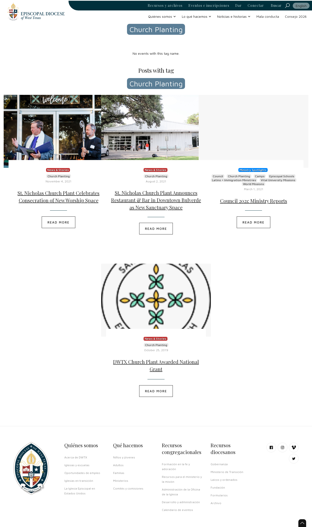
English (301, 6)
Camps (259, 176)
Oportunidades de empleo (82, 473)
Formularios (219, 495)
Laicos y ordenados (224, 480)
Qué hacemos (128, 445)
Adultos (118, 465)
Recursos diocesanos (223, 448)
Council (218, 176)
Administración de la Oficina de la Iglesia (181, 492)
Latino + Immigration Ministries (234, 180)
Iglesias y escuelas (76, 465)
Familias (118, 473)
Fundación (218, 487)
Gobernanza (219, 464)
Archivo (216, 503)
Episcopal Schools (281, 176)
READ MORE (58, 222)
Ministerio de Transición (227, 472)
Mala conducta (267, 16)
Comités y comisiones (128, 488)
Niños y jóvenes (124, 457)
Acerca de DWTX (75, 457)
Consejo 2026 (296, 16)
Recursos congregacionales (181, 448)
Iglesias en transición (78, 480)
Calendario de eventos (177, 510)
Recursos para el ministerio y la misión (182, 479)
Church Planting (59, 176)
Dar (238, 6)
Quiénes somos (81, 445)
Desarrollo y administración (181, 502)
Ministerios (120, 480)
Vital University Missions (278, 180)
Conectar (256, 6)
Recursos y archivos (165, 6)
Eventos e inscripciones (208, 6)
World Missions (253, 184)
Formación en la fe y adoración (176, 466)
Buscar (276, 5)
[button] (162, 16)
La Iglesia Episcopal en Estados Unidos (79, 491)
